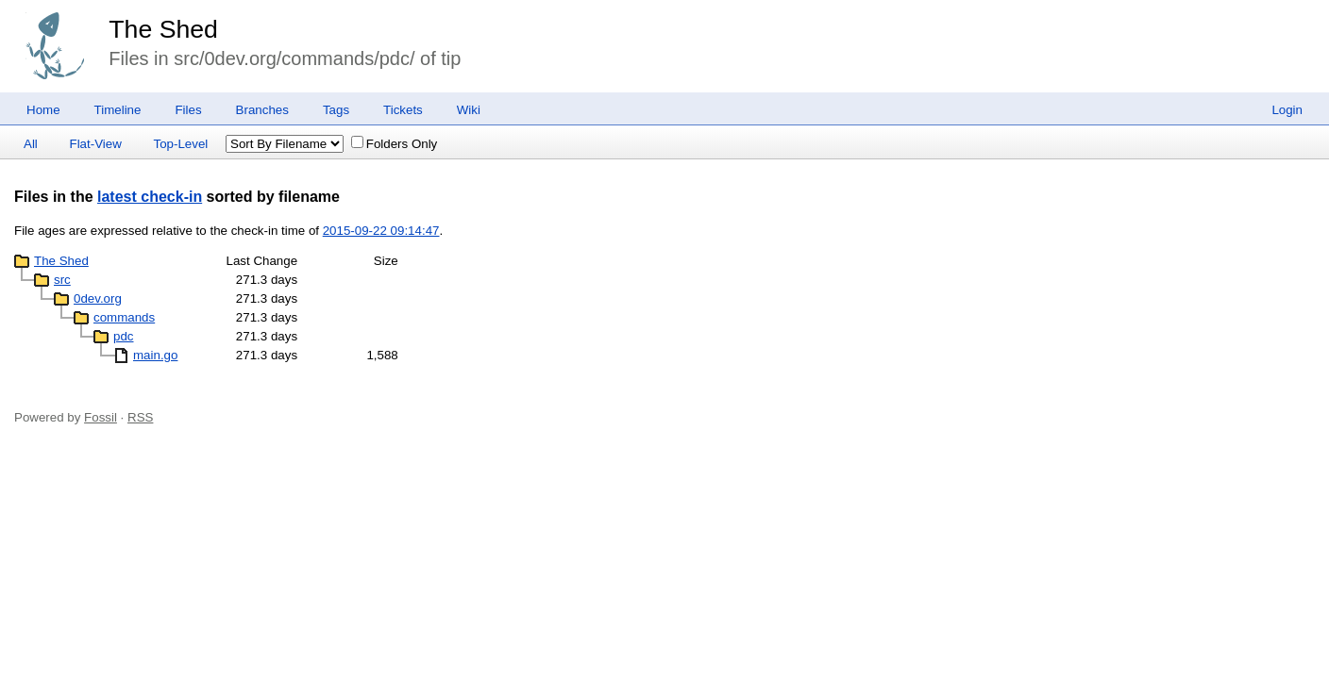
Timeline (118, 110)
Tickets (403, 110)
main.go (155, 355)
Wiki (468, 110)
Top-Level (181, 144)
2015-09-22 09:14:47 (381, 231)
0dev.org (98, 298)
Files (188, 110)
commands (124, 317)
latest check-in (149, 197)
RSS (140, 417)
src (62, 280)
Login (1287, 110)
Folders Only (394, 144)
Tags (336, 110)
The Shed (163, 29)
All (31, 144)
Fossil (100, 417)
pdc (123, 336)
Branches (262, 110)
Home (43, 110)
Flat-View (96, 144)
